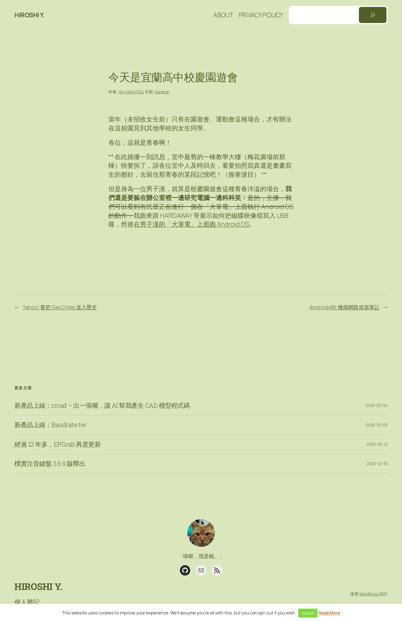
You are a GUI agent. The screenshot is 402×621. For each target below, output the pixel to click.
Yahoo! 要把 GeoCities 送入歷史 (60, 307)
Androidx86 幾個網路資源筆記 (344, 307)
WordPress (369, 594)
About (223, 15)
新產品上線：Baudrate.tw (50, 424)
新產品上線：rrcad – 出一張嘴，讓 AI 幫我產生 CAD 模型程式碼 (102, 405)
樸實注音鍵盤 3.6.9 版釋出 (49, 463)
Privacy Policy (261, 15)
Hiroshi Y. (29, 15)
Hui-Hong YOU (131, 91)
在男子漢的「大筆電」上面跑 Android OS (191, 224)
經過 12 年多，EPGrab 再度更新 (57, 444)
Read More (329, 613)
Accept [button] (308, 613)
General (162, 91)
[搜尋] (372, 15)
